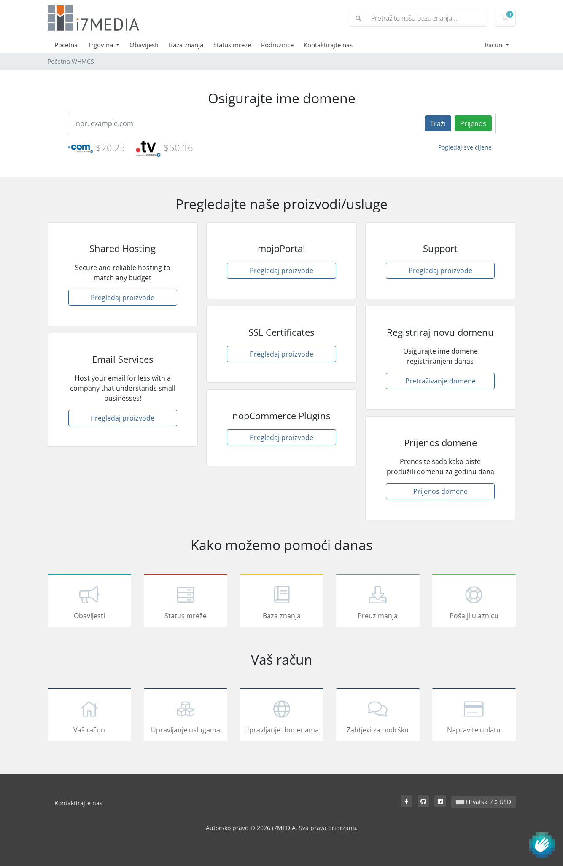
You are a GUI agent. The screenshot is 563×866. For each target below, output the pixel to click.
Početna (66, 44)
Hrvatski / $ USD (483, 802)
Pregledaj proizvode (122, 297)
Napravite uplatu (474, 716)
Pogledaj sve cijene (465, 147)
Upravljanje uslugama (185, 716)
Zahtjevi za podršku (378, 716)
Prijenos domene (440, 491)
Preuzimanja (378, 601)
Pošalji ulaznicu (474, 601)
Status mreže (232, 44)
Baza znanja (186, 44)
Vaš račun (89, 716)
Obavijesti (144, 44)
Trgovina (101, 44)
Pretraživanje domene (440, 381)
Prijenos (473, 123)
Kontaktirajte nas (328, 44)
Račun (494, 44)
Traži (438, 123)
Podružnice (277, 44)
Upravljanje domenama (281, 716)
